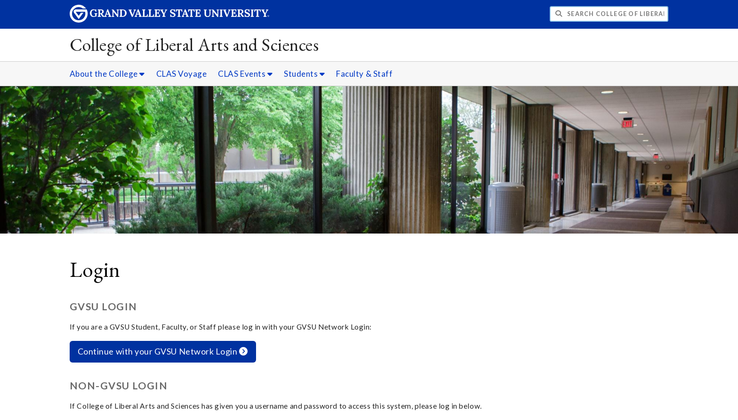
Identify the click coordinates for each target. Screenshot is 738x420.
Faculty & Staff (364, 74)
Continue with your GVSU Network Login (163, 351)
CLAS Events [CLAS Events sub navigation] (245, 74)
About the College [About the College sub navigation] (107, 74)
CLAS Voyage (181, 74)
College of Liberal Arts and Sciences (194, 44)
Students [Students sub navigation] (304, 74)
